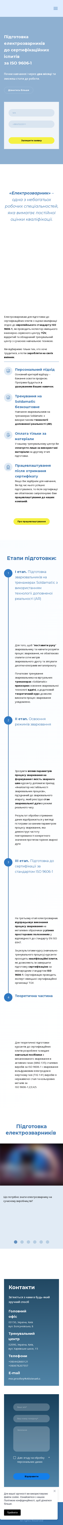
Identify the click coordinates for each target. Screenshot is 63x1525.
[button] (18, 90)
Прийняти (12, 1512)
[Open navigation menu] (55, 8)
